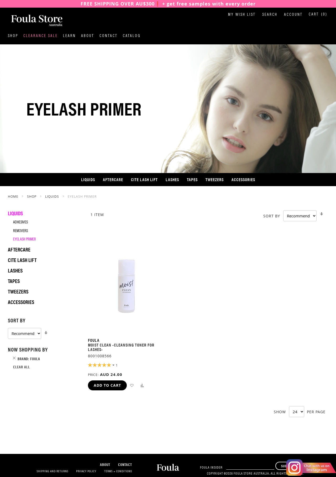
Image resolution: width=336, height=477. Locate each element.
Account (293, 15)
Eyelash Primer (24, 240)
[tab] (42, 327)
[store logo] (34, 21)
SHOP (32, 196)
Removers (20, 231)
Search (269, 15)
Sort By (271, 215)
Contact (108, 36)
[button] (131, 385)
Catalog (132, 36)
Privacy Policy (86, 471)
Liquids (52, 196)
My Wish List (242, 15)
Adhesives (20, 222)
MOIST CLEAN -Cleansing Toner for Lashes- (121, 347)
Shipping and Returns (52, 471)
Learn (69, 36)
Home (13, 196)
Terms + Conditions (118, 471)
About (87, 36)
